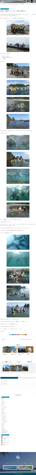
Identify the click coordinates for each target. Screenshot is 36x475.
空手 (1, 405)
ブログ (29, 1)
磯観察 (7, 1)
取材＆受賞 (2, 428)
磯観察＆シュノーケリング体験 (29, 14)
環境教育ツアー (25, 1)
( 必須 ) (4, 381)
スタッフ (5, 1)
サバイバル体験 (2, 402)
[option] (6, 351)
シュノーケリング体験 (3, 421)
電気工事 (2, 401)
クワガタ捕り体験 (3, 420)
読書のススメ (2, 413)
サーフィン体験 (2, 417)
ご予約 (31, 1)
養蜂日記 (2, 409)
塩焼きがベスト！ (4, 436)
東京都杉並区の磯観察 (3, 432)
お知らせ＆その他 (3, 416)
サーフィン (10, 1)
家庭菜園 (2, 398)
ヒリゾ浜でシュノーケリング (20, 1)
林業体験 (2, 424)
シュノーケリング (14, 1)
